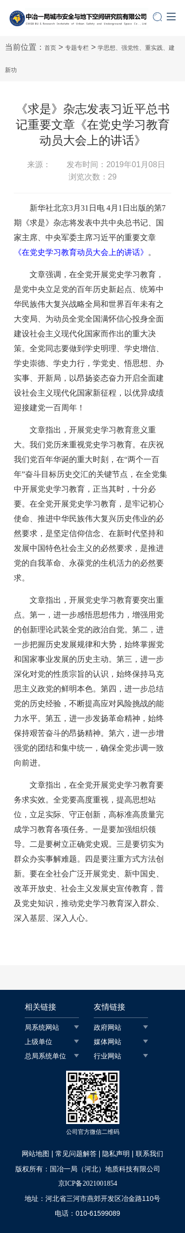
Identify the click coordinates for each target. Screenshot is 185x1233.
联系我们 (149, 1154)
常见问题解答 (76, 1154)
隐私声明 (116, 1154)
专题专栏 (77, 47)
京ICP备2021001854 (87, 1183)
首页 (50, 47)
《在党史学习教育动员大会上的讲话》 (81, 252)
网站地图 (35, 1154)
